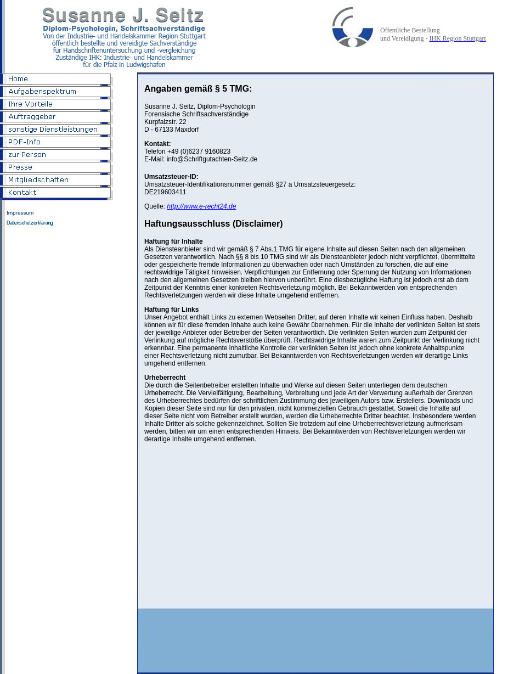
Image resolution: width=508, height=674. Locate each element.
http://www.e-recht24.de (201, 206)
